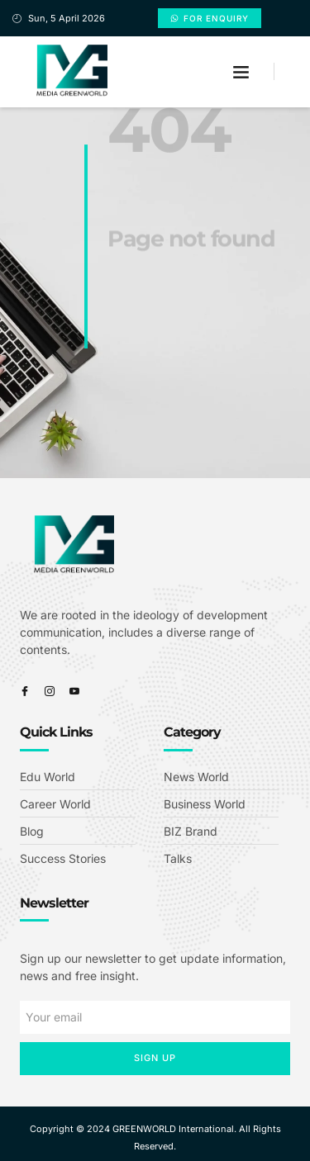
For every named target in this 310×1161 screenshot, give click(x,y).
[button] (241, 72)
